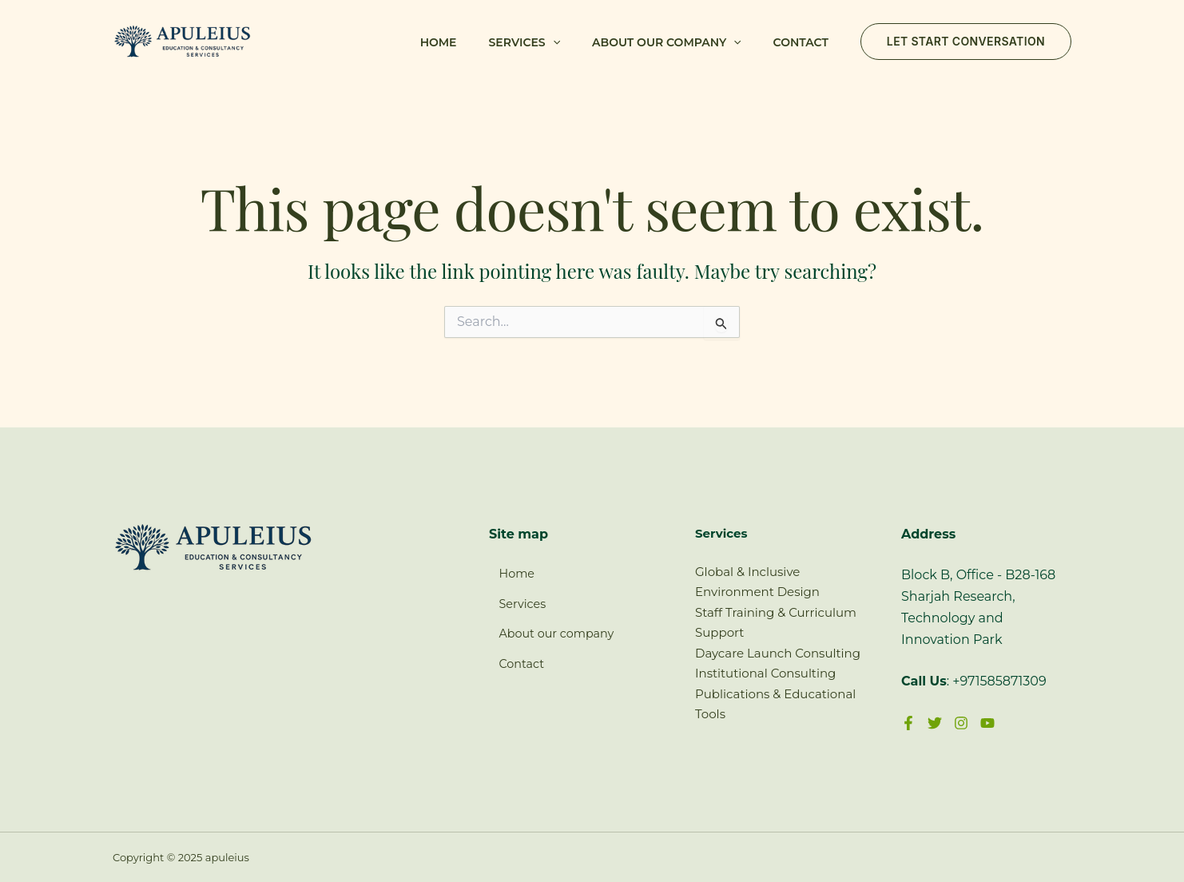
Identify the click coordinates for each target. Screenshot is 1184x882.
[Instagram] (961, 723)
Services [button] (525, 42)
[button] (553, 42)
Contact (800, 42)
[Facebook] (908, 723)
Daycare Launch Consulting (777, 653)
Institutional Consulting (765, 673)
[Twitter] (935, 723)
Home (438, 42)
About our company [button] (666, 42)
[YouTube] (987, 723)
